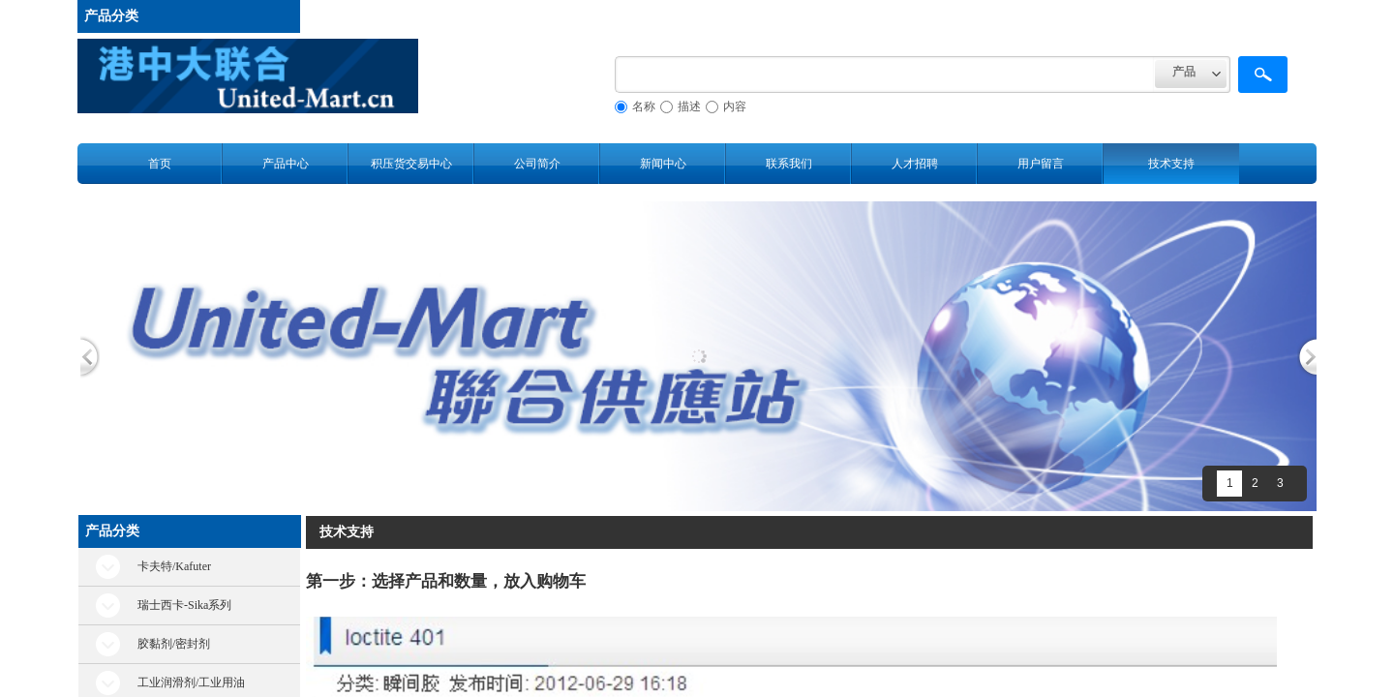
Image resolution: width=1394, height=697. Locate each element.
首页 (159, 163)
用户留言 (1040, 163)
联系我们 (789, 163)
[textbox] (885, 74)
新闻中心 (663, 163)
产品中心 (285, 163)
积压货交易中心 (411, 163)
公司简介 (537, 163)
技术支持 (1171, 163)
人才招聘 (915, 163)
